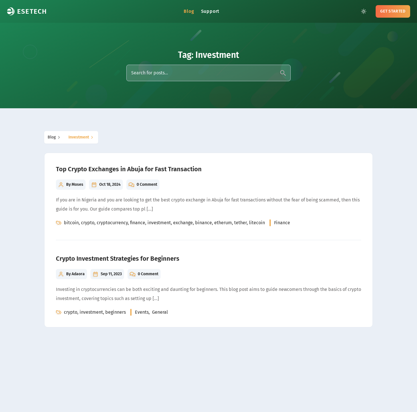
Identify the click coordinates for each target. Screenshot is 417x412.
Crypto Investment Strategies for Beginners (117, 258)
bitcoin (71, 222)
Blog (189, 11)
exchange (183, 222)
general (160, 312)
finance (137, 222)
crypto (87, 222)
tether (240, 222)
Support (210, 11)
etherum (223, 222)
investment (81, 137)
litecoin (257, 222)
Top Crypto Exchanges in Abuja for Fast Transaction (129, 169)
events (142, 312)
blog (55, 137)
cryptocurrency (112, 222)
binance (203, 222)
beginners (115, 312)
